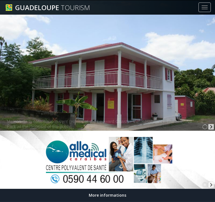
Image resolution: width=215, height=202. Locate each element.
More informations (107, 195)
